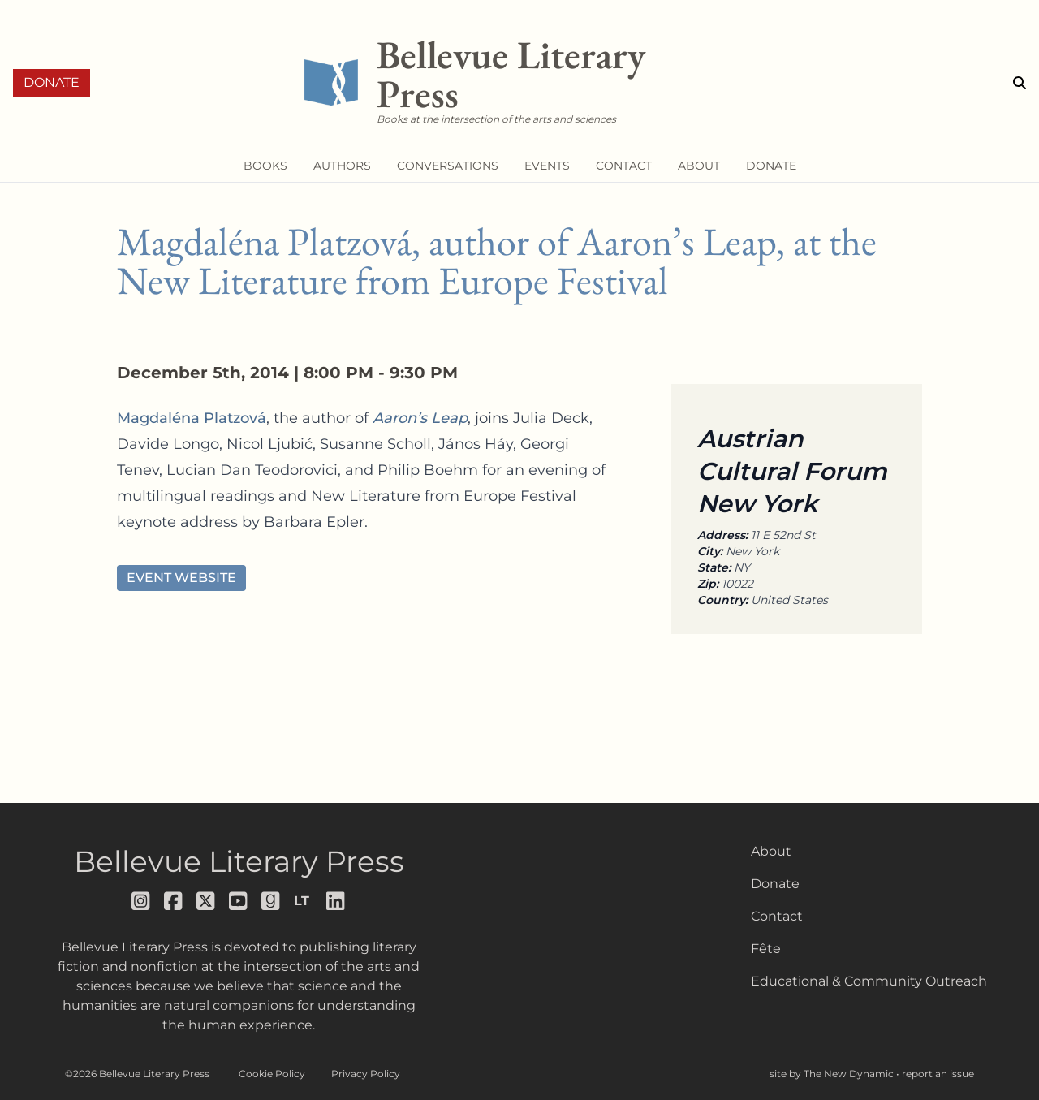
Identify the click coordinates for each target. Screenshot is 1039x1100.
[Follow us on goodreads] (271, 901)
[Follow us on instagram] (141, 901)
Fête (766, 948)
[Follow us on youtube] (238, 901)
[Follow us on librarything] (303, 901)
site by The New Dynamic (833, 1074)
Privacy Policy (365, 1074)
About (771, 851)
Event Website (181, 577)
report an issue (938, 1074)
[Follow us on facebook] (173, 901)
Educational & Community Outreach (869, 981)
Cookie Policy (272, 1074)
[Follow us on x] (206, 901)
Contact (777, 916)
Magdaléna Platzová (191, 418)
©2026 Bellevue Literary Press (137, 1074)
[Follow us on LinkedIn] (336, 901)
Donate (52, 82)
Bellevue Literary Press (239, 861)
